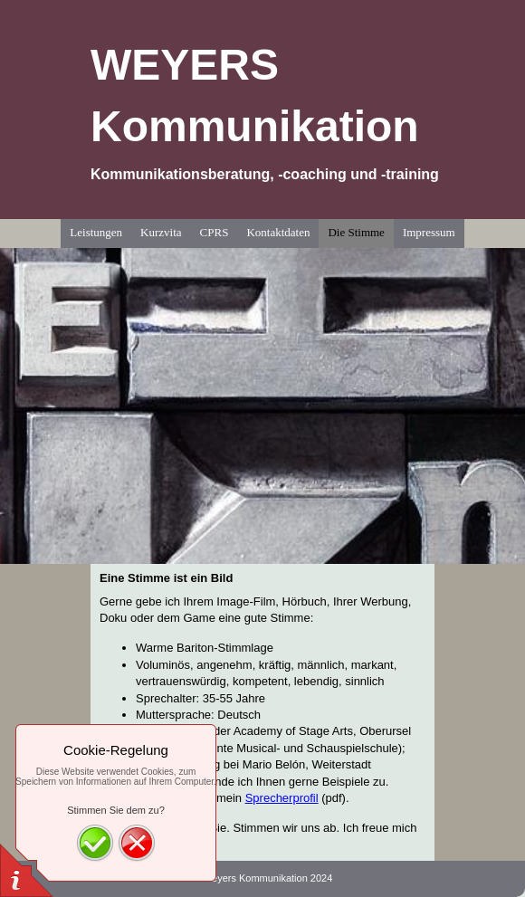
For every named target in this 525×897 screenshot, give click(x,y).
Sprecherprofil (282, 798)
